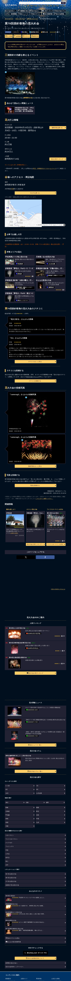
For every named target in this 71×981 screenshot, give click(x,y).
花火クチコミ (35, 14)
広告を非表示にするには (58, 589)
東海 (51, 5)
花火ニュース (23, 14)
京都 (27, 802)
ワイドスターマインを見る (55, 544)
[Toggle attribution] (64, 225)
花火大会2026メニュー (11, 11)
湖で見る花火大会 (11, 877)
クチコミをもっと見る (35, 361)
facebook (8, 32)
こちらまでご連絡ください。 (44, 498)
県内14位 (44, 32)
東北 (39, 5)
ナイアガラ (9, 842)
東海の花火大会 (20, 19)
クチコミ (26, 36)
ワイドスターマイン (12, 839)
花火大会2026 (11, 5)
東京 (7, 802)
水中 (7, 865)
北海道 (35, 5)
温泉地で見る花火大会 (12, 885)
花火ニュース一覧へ (35, 745)
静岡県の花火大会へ (12, 963)
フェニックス (10, 846)
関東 (28, 5)
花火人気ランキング (57, 159)
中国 (54, 5)
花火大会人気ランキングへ (35, 544)
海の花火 (24, 32)
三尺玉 (8, 854)
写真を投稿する (35, 485)
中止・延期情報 (10, 14)
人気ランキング (47, 11)
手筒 (7, 850)
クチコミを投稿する (35, 381)
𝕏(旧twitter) (16, 32)
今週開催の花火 (23, 11)
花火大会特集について (60, 14)
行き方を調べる (35, 193)
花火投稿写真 (48, 14)
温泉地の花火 (34, 32)
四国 (57, 5)
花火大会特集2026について (35, 958)
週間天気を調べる (57, 127)
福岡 (47, 802)
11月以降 (39, 793)
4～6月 (8, 785)
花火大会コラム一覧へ (35, 771)
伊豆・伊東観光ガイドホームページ (44, 168)
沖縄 (64, 5)
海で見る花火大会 (11, 874)
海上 (7, 861)
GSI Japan (53, 225)
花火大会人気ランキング (35, 673)
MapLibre (45, 225)
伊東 (12, 189)
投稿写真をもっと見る (35, 466)
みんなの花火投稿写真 (13, 942)
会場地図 (17, 36)
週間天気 (34, 36)
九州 (61, 5)
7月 (37, 785)
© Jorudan (60, 225)
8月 (7, 789)
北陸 (47, 5)
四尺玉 (8, 857)
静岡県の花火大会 (32, 19)
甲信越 (44, 5)
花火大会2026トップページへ (14, 966)
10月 (7, 793)
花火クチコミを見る (13, 938)
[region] (35, 213)
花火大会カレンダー (35, 11)
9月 (37, 789)
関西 (31, 5)
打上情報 (8, 36)
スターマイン (10, 835)
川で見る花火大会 (11, 881)
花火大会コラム (60, 11)
